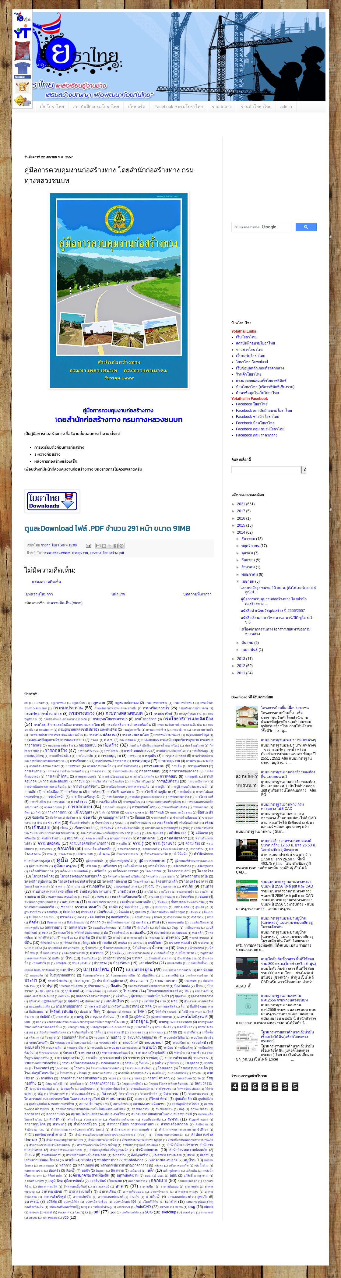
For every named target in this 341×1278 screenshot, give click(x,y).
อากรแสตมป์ (101, 1186)
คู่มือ (62, 860)
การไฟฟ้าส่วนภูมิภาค (156, 791)
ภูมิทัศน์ (139, 1017)
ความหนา (46, 849)
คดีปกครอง (177, 833)
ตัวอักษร (196, 917)
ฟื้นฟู (96, 1011)
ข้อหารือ (89, 817)
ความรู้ (137, 843)
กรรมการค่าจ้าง (156, 729)
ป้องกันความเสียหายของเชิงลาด (148, 986)
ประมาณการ (139, 981)
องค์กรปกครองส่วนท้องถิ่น (89, 1175)
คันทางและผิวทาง (174, 849)
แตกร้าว (141, 922)
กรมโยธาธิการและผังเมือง (188, 718)
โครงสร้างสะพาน (114, 881)
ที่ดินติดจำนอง (49, 942)
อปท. (173, 1175)
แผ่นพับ (148, 1001)
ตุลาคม (247, 553)
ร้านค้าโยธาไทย (256, 106)
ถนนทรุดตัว (31, 927)
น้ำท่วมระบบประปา (115, 948)
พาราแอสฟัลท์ (166, 1006)
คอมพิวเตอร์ (149, 849)
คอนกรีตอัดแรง (127, 849)
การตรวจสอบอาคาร (183, 771)
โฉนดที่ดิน (187, 896)
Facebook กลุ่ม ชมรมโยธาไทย (260, 429)
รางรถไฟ (91, 1058)
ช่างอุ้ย (113, 907)
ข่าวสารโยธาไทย (249, 350)
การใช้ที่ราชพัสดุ (127, 766)
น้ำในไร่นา (139, 948)
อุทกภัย (202, 1197)
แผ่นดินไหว (115, 1001)
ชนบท (203, 896)
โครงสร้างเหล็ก (167, 881)
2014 (241, 532)
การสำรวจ (79, 802)
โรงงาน (79, 1068)
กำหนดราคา (200, 807)
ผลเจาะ (64, 996)
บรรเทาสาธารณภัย (138, 953)
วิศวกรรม (170, 1094)
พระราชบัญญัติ (98, 1006)
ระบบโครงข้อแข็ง (202, 1037)
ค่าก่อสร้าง (197, 849)
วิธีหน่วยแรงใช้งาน (83, 1094)
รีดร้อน (129, 1063)
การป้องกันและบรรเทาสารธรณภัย (127, 786)
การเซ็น (177, 766)
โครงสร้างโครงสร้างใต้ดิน (124, 876)
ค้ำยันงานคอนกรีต (156, 854)
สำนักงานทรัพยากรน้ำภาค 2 (45, 1134)
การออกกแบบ (53, 807)
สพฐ (181, 1109)
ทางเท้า (101, 937)
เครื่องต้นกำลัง (182, 866)
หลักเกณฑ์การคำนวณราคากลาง (124, 1165)
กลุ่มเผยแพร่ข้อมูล (197, 734)
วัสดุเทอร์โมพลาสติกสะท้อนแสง (168, 1083)
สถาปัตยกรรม (140, 1109)
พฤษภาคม (250, 574)
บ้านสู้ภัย (61, 963)
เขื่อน (64, 828)
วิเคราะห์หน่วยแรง (188, 1088)
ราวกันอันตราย (110, 1063)
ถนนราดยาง (53, 927)
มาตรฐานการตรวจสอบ (175, 1022)
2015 (241, 525)
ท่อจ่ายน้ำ (160, 932)
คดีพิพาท (201, 833)
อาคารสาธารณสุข (186, 1191)
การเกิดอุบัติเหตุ (34, 755)
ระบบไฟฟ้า (200, 1042)
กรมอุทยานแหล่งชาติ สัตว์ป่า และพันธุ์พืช (87, 729)
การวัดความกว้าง (178, 797)
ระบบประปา (153, 1042)
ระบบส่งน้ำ (32, 1047)
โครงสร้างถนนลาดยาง (160, 876)
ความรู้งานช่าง (164, 843)
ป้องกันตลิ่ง (182, 986)
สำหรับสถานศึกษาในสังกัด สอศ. (86, 1155)
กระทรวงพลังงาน (102, 735)
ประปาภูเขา (81, 981)
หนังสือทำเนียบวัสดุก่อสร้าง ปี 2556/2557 (273, 611)
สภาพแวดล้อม (199, 1109)
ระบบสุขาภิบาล (76, 1047)
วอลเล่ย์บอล (184, 1078)
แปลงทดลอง (93, 991)
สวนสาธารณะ (93, 1119)
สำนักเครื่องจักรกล (174, 1124)
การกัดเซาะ (111, 751)
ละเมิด (156, 1073)
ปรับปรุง (46, 986)
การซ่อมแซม (154, 766)
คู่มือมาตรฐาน (65, 866)
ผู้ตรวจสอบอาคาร (202, 996)
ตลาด (80, 917)
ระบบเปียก (179, 1042)
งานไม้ (148, 891)
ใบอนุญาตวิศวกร (93, 975)
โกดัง (102, 812)
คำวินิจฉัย (180, 854)
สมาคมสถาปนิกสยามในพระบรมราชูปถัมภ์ (161, 1114)
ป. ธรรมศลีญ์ (169, 975)
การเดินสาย (32, 771)
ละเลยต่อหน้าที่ (176, 1073)
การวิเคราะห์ (204, 797)
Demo (179, 1207)
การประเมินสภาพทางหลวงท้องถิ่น (45, 786)
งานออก (153, 896)
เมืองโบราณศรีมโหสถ (52, 1032)
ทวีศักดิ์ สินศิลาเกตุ (87, 932)
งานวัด (204, 891)
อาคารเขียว (147, 1186)
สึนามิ (191, 1155)
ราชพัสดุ (152, 1058)
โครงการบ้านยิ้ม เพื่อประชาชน (285, 708)
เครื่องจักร (110, 866)
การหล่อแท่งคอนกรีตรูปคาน (163, 801)
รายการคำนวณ (176, 1058)
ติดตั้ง (33, 922)
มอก (38, 1022)
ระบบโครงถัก (39, 1042)
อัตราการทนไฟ (47, 1186)
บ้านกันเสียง (89, 958)
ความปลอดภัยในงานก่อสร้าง (89, 843)
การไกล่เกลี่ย (84, 755)
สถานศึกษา (120, 1104)
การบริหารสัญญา (140, 781)
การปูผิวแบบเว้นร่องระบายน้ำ (189, 786)
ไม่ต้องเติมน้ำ (80, 1032)
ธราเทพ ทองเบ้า (180, 942)
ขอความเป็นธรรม (181, 812)
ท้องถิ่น (140, 932)
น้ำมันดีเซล (197, 948)
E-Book (34, 1212)
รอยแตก (99, 1037)
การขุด (132, 755)
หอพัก (86, 1170)
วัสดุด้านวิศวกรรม (102, 1083)
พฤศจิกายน (250, 546)
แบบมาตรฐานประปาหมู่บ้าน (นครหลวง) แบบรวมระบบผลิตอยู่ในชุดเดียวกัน (287, 922)
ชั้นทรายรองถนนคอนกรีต (187, 902)
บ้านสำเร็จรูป (41, 963)
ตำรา (210, 917)
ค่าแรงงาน (65, 854)
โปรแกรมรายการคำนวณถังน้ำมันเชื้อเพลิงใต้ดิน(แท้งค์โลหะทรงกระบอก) (287, 1036)
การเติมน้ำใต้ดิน (57, 776)
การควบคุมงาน (169, 761)
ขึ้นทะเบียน (102, 822)
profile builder (130, 1212)
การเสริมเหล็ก (106, 801)
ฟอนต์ (84, 1011)
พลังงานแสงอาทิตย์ (125, 1006)
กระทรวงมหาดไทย (135, 734)
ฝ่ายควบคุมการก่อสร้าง (198, 1001)
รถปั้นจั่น (207, 1032)
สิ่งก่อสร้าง (110, 553)
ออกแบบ (159, 1180)
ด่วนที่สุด (52, 912)
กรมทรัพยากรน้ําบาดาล (193, 708)
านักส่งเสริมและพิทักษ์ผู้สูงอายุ (68, 1207)
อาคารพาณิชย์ (51, 1191)
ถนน (155, 922)
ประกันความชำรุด (196, 975)
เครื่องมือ (100, 871)
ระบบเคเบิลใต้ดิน (174, 1037)
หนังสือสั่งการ (133, 1160)
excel (48, 1212)
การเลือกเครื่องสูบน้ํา (85, 797)
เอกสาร (171, 1201)
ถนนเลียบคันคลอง (104, 927)
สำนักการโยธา (85, 1124)
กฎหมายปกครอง (127, 702)
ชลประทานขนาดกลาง (102, 902)
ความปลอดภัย (48, 843)
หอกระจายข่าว (33, 1170)
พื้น (183, 1006)
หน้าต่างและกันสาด (163, 1160)
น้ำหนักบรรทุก (49, 953)
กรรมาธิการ (178, 729)
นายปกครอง (33, 948)
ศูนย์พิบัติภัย (205, 1098)
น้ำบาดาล (160, 948)
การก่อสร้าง (55, 750)
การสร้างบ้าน (38, 801)
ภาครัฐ (79, 1017)
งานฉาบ (148, 886)
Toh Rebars (50, 1217)
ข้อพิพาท (55, 817)
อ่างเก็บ (134, 1197)
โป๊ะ (187, 991)
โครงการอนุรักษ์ (179, 871)
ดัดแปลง (69, 912)
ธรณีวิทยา (155, 942)
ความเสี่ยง (192, 843)
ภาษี (125, 1017)
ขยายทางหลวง (134, 812)
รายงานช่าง (201, 1058)
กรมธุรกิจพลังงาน (190, 713)
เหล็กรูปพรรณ (171, 1170)
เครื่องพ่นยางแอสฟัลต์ (74, 871)
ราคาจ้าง (179, 1052)
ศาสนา (139, 1098)
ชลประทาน (70, 902)
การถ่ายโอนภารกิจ (142, 776)
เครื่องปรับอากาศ (41, 871)
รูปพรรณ (173, 1063)
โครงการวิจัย (153, 871)
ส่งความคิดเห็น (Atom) (65, 603)
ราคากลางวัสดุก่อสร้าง (151, 1052)
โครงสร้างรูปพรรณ (38, 881)
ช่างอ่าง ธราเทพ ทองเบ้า (81, 907)
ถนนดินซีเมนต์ (199, 922)
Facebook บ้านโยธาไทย (255, 423)
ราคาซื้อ (196, 1052)
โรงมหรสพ (66, 1073)
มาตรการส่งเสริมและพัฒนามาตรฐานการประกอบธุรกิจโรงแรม (86, 1022)
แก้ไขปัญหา (82, 812)
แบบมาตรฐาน (139, 969)
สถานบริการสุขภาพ (93, 1104)
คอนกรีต (65, 848)
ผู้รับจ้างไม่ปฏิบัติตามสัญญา (46, 1001)
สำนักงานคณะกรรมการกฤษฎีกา (131, 1129)
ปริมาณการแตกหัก (71, 986)
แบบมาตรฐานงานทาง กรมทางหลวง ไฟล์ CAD (282, 806)
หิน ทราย (117, 1170)
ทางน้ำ (117, 937)
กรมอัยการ (46, 729)
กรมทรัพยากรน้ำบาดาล (43, 713)
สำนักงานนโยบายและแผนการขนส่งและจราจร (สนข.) (110, 1134)
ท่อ (106, 932)
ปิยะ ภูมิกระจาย (50, 991)
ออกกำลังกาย (137, 1181)
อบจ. (148, 1175)
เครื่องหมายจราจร (126, 871)
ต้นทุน (195, 912)
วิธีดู (40, 1094)
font (77, 1212)
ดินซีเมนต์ (106, 912)
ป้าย (199, 986)
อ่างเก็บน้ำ (153, 1197)
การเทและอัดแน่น (55, 781)
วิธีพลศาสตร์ (57, 1094)
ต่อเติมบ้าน (97, 917)
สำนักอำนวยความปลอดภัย (188, 1150)
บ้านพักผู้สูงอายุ (187, 958)
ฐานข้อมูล (201, 907)
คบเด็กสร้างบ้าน (51, 838)
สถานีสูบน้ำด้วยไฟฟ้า (185, 1104)
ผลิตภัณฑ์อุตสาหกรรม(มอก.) (94, 996)
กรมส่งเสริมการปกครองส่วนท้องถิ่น (179, 724)
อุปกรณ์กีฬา (71, 1201)
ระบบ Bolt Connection (122, 1047)
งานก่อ (75, 886)
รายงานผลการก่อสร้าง (40, 1063)
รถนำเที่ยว (189, 1032)
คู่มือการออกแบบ (152, 861)
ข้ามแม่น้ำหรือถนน (185, 817)
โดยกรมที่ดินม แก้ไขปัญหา (168, 912)
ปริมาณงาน (96, 986)
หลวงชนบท (46, 1165)
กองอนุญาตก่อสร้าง (60, 745)
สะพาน (172, 1119)
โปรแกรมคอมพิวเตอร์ (162, 991)
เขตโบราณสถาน (140, 822)
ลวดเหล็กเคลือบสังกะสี (132, 1073)
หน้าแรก (118, 594)
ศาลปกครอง (116, 1098)
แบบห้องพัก (205, 970)
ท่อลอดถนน (179, 932)
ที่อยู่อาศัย (89, 942)
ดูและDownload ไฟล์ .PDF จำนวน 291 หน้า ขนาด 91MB (107, 528)
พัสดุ (148, 1006)
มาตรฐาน (139, 1021)
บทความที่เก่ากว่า (197, 594)
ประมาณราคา (166, 981)
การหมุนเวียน (131, 801)
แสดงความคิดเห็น (46, 582)
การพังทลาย (73, 791)
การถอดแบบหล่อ (86, 776)
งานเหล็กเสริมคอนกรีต (126, 896)
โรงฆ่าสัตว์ (41, 1068)
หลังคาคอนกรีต (178, 1165)
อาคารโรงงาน (159, 1191)
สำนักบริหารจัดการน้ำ (102, 1140)
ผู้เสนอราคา (92, 1001)
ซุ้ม (147, 907)
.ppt (112, 1212)
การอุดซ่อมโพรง (143, 807)
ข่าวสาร (54, 823)
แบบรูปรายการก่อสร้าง (177, 970)
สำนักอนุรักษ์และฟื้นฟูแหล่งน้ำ (109, 1150)
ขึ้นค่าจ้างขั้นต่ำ (79, 822)
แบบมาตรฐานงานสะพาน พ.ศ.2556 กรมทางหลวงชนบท (284, 998)
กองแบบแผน (127, 740)
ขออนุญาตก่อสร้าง (116, 817)
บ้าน (68, 958)
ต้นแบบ (208, 912)
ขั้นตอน (140, 817)
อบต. (160, 1175)
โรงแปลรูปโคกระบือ (39, 1073)
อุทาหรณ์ (31, 1201)
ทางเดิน (84, 937)
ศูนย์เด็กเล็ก (183, 1098)
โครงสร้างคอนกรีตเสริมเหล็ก (81, 876)
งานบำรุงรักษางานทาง (95, 891)
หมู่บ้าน (189, 1160)
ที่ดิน (28, 943)
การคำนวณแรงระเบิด (199, 761)
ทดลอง (47, 932)
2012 (241, 666)
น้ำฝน (180, 948)
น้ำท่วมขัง (91, 948)
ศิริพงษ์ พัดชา (158, 1098)
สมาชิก (54, 1119)
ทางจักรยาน (46, 937)
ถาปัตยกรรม (192, 927)
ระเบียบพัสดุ (185, 1047)
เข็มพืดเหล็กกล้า (189, 822)
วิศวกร (107, 1094)
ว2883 (138, 1078)
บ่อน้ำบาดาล (185, 953)
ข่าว (39, 822)
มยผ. (27, 1022)
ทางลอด (154, 937)
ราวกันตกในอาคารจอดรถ (78, 1063)
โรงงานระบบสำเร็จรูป (138, 1068)
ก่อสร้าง (110, 745)
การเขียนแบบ (80, 761)
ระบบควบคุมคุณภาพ (142, 1037)
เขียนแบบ (41, 827)
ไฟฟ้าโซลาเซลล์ (166, 1011)
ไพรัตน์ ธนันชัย (61, 1011)
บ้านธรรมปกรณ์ (114, 958)
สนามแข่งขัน (164, 1109)
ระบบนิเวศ (130, 1042)
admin (286, 106)
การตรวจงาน (98, 771)
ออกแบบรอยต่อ (187, 1181)
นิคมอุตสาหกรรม (74, 953)
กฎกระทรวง (58, 702)
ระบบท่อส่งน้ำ (108, 1042)
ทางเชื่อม (67, 937)
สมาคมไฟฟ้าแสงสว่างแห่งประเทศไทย (98, 1114)
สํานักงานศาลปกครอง (169, 1134)
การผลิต (30, 791)
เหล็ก (150, 1170)
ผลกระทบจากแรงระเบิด (39, 996)
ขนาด (115, 812)
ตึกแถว (95, 922)
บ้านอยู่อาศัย (80, 963)
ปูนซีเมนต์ (72, 991)
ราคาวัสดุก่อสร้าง (66, 1058)
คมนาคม (73, 838)
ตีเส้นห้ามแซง (75, 922)
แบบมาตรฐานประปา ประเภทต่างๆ (288, 740)
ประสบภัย (191, 981)
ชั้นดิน (161, 902)
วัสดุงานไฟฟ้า (54, 1083)
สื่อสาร (204, 1155)
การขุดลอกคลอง (174, 755)
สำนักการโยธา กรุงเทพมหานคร (130, 1124)
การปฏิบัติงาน (167, 781)
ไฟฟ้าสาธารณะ (192, 1011)
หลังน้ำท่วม (201, 1165)
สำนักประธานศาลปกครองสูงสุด (142, 1140)
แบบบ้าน (67, 970)
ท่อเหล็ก (198, 932)
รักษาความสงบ (48, 1052)
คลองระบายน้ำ (95, 838)
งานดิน (187, 886)
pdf (121, 553)
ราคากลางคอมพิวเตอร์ (116, 1052)
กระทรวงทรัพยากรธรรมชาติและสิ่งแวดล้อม (56, 734)
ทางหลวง (173, 937)
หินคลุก (100, 1170)
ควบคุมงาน (80, 553)
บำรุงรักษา (121, 963)
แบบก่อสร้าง (148, 963)
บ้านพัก (137, 958)
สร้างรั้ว (72, 1119)
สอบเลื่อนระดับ (151, 1119)
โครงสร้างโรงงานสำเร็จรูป (77, 881)
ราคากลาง (222, 106)
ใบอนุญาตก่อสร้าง (62, 975)
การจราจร (72, 766)
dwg (191, 1207)
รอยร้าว (115, 1037)
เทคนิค (107, 942)
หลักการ (65, 1165)
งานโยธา (165, 891)
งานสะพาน (32, 896)
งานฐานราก (168, 886)
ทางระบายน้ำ (135, 937)
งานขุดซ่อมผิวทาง (125, 886)
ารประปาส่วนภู (102, 1207)
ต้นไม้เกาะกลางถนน (41, 917)
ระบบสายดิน (54, 1047)
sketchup (168, 1212)
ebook (208, 1207)
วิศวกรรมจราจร (198, 1094)
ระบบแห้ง (97, 1047)
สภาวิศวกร (32, 1114)
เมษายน (248, 581)
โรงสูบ (83, 1073)
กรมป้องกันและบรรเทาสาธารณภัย (65, 719)
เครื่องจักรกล (132, 866)
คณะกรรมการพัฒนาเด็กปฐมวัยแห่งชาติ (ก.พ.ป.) (110, 833)
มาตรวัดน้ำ (142, 1027)
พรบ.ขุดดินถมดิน (40, 1006)
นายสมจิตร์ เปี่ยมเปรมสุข (63, 948)
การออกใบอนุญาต (114, 807)
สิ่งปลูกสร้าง (139, 1155)
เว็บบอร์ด (136, 106)
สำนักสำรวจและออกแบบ (66, 1150)
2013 (241, 659)
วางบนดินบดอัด (140, 1088)
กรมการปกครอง (184, 702)
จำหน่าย (169, 896)
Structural (207, 1212)
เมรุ (31, 1032)
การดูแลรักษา (198, 766)
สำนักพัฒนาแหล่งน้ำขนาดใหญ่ (97, 1145)
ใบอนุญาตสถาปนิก (123, 975)
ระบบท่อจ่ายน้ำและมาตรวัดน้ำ (74, 1042)
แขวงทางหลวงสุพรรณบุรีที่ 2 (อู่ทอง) (167, 828)
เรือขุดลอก (192, 1063)
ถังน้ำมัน (160, 927)
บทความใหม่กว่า (39, 594)
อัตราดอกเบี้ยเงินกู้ (75, 1186)
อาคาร (121, 1186)
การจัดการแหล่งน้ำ (99, 766)
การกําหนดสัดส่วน (137, 751)
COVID (164, 1207)
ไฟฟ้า (142, 1011)
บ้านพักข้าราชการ (160, 958)
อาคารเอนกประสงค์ (110, 1197)
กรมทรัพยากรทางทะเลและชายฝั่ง (115, 708)
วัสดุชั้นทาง (76, 1083)
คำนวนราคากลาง (127, 854)
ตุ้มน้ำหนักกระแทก (118, 922)
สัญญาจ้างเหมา (198, 1119)
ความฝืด (121, 843)
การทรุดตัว (191, 776)
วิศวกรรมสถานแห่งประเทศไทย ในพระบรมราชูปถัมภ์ (62, 1098)
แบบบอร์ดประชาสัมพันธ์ (39, 970)
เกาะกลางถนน (56, 812)
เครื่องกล (91, 866)
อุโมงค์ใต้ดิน (150, 1201)
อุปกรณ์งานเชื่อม (96, 1201)
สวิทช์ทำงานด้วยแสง (121, 1119)
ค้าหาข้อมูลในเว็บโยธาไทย (257, 393)
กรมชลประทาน (68, 707)
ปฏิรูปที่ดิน (148, 975)
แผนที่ (134, 1001)
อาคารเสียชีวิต (82, 1197)
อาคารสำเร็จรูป (55, 1197)
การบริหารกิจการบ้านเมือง (107, 781)
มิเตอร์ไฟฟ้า (184, 1027)
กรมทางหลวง (81, 713)
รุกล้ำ (158, 1063)
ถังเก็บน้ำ (143, 927)
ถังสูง (175, 927)
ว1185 (112, 1078)
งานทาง (95, 553)
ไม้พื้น (97, 1032)
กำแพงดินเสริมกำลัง (174, 807)
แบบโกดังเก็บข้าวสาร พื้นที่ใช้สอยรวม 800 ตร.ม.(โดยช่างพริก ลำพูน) (288, 961)
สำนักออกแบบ (147, 1150)
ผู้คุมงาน (180, 996)
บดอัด (116, 953)
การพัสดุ (94, 791)
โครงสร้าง (205, 871)
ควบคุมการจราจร (121, 838)
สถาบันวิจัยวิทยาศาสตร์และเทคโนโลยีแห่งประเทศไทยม (90, 1109)
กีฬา (38, 812)
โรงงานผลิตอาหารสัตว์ (105, 1068)
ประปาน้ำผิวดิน (57, 981)
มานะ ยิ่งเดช (163, 1027)
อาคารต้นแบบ (169, 1186)
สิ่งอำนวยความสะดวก (168, 1155)
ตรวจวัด (66, 917)
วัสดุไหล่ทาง (87, 1088)
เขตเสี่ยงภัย (165, 822)
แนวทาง (97, 953)
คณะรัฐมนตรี (154, 833)
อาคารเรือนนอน (133, 1191)
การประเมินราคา (198, 781)
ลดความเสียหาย (102, 1073)
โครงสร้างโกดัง (43, 876)
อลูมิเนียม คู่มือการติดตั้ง (66, 1181)
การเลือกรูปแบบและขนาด (145, 797)
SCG (149, 1212)
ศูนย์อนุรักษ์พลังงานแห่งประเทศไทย (51, 1104)
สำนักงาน (201, 1124)
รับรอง (67, 1052)
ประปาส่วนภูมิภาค (110, 981)
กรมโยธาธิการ (145, 719)
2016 (241, 518)
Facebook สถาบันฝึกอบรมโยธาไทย (264, 410)
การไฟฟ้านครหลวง (120, 791)
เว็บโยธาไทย (52, 106)
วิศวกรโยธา (126, 1094)
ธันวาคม (248, 539)
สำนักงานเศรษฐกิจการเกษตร (64, 1140)
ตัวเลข (158, 917)
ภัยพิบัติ (45, 1017)
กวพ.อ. (94, 740)
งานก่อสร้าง (95, 886)
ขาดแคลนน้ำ (159, 817)
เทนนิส (122, 942)
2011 (241, 673)
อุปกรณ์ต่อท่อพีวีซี (125, 1201)
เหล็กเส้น (191, 1170)
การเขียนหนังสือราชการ (110, 761)
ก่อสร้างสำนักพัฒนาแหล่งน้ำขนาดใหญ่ (154, 745)
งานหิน (99, 896)
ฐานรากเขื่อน (32, 912)
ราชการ (134, 1058)
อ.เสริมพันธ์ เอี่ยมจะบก (106, 1181)
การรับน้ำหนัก (54, 797)
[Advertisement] (161, 651)
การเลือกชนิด (115, 797)
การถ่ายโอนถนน (113, 776)
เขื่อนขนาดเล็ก (84, 828)
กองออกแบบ (88, 745)
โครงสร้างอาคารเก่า (37, 886)
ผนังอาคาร (202, 991)
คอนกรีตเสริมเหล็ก (97, 849)
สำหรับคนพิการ (51, 1155)
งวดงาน (60, 886)
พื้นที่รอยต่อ (36, 1011)
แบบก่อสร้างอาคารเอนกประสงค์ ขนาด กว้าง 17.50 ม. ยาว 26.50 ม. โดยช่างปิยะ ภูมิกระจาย (288, 845)
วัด (199, 1078)
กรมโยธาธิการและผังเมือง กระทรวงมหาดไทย (67, 724)
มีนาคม (247, 643)
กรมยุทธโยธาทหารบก (110, 719)
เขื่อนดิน (105, 828)
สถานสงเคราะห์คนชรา (149, 1104)
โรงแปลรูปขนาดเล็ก (193, 1068)
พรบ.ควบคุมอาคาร (69, 1006)
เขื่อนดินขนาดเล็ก (128, 828)
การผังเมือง (50, 791)
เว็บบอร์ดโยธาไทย (250, 356)
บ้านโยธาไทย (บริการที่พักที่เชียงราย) (265, 387)
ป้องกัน (116, 986)
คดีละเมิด (30, 838)
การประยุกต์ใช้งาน (86, 786)
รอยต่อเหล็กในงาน (75, 1037)
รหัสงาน (34, 1037)
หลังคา (158, 1165)
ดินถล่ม (123, 912)
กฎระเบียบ (78, 702)
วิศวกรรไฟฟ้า (148, 1094)
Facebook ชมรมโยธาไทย (178, 106)
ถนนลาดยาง (77, 927)
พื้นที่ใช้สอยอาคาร (201, 1006)
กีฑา (27, 812)
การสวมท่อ (58, 801)
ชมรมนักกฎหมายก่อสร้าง (40, 902)
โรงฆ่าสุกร (62, 1068)
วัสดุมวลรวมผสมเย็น (42, 1088)
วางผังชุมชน (163, 1088)
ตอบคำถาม (142, 917)
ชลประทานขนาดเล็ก (136, 902)
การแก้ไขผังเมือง (60, 755)
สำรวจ (29, 1155)
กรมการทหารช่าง (156, 702)
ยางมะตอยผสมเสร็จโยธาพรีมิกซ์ (261, 381)
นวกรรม (203, 942)
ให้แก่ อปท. (55, 1175)
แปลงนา (112, 991)
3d (26, 702)
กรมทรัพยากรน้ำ (156, 708)
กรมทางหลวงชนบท (56, 553)
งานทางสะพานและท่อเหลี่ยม (52, 891)
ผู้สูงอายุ (73, 1001)
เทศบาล (137, 942)
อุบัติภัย (52, 1201)
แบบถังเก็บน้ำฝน (198, 963)
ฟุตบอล (127, 1011)
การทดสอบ (169, 776)
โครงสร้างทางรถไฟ (194, 876)
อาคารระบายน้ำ (80, 1191)
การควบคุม (141, 761)
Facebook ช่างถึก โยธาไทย (257, 417)
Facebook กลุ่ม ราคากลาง (256, 435)
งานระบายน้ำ (185, 891)
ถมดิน (126, 927)
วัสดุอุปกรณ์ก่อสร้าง (112, 1088)
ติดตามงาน (54, 922)
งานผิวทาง (126, 891)
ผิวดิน (121, 996)
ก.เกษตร (39, 702)
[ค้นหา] (260, 227)
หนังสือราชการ (107, 1160)
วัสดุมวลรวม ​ (203, 1083)
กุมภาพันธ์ (249, 650)
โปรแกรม (130, 991)
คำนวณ (104, 854)
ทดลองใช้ (64, 932)
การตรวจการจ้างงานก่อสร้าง (66, 771)
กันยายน (248, 560)
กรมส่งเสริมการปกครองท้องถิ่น (129, 724)
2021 (241, 504)
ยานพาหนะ (156, 1032)
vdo (66, 1217)
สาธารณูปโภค (34, 1124)
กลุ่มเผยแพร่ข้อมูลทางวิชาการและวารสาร (54, 740)
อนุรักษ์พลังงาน (127, 1175)
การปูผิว (160, 786)
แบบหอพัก (36, 975)
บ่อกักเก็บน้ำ (163, 953)
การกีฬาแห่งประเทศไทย (171, 751)
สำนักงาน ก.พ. (34, 1129)
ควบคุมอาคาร (175, 838)
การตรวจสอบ (149, 771)
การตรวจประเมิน (123, 771)
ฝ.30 (163, 1001)
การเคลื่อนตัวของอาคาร (44, 766)
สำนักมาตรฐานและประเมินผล (141, 1145)
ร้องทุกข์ (50, 1037)
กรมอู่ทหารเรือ (132, 729)
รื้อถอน (144, 1063)
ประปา (30, 980)
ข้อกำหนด (156, 812)
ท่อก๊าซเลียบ (121, 932)
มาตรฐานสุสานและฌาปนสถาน (110, 1027)
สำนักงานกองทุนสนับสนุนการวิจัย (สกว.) (77, 1129)
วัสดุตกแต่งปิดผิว (132, 1083)
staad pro (189, 1212)
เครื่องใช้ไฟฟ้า (157, 866)
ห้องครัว (54, 1170)
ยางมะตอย (136, 1032)
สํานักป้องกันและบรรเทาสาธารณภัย (190, 1140)
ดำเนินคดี (87, 912)
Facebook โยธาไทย (252, 404)
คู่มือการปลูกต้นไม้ (120, 861)
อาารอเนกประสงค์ (179, 1197)
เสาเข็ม (70, 1160)
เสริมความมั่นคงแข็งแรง (41, 1160)
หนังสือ (86, 1160)
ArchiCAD (123, 1207)
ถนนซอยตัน (176, 922)
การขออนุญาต (109, 756)
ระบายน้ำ (149, 1047)
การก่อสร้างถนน (88, 751)
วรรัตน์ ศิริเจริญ (159, 1078)
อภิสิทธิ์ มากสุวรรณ (196, 1175)
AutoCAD (143, 1207)
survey (33, 1217)
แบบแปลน (96, 969)
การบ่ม (80, 781)
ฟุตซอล (112, 1011)
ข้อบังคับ (38, 817)
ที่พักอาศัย (71, 942)
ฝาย (174, 1001)
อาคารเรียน (107, 1191)
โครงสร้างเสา (141, 881)
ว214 (125, 1078)
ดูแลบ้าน (140, 912)
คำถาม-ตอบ (85, 854)
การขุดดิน (149, 755)
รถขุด (173, 1032)
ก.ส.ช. (108, 740)
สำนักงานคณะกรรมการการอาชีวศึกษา (183, 1129)
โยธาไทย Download (252, 362)
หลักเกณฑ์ (86, 1165)
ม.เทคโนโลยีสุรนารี (192, 1017)
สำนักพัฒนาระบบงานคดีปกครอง (50, 1145)
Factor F (63, 1212)
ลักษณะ (197, 1073)
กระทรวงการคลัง (202, 729)
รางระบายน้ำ (112, 1058)
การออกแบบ (80, 806)
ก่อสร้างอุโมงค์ (194, 745)
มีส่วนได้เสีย (205, 1027)
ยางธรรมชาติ (115, 1032)
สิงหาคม (248, 567)
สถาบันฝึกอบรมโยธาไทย (96, 106)
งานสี (86, 896)
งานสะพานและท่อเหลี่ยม (61, 896)
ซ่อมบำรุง (131, 907)
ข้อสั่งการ (72, 817)
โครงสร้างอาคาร (196, 881)
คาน (50, 854)
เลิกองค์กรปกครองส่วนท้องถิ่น (80, 1078)
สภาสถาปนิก (55, 1114)
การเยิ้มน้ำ (184, 791)
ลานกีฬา (47, 1078)
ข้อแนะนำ (205, 812)
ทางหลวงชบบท (199, 937)
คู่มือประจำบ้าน (38, 866)
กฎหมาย (98, 703)
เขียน (209, 823)
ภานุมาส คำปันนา (103, 1017)
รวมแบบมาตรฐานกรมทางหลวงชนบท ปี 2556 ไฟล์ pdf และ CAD (287, 884)
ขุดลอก (120, 822)
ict (86, 1212)
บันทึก (56, 958)
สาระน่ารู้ (59, 1124)
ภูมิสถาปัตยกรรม (161, 1017)
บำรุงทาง (100, 963)
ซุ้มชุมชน (161, 907)
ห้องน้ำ (71, 1170)
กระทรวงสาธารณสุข (167, 734)
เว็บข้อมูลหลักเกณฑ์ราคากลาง (260, 368)
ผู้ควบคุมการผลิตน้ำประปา (150, 996)
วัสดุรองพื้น (67, 1088)
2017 (241, 511)
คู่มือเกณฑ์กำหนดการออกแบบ (194, 861)
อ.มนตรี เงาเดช (34, 1181)
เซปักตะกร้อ (181, 907)
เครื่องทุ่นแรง (205, 866)
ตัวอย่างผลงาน (176, 917)
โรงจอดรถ (165, 1068)
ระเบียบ (168, 1047)
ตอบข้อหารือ (119, 917)
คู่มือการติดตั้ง (94, 861)
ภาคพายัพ (62, 1017)
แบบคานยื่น (174, 963)
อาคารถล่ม (192, 1186)
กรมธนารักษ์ (163, 713)
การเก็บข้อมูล (200, 751)
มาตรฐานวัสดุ (76, 1027)
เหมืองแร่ (135, 1170)
